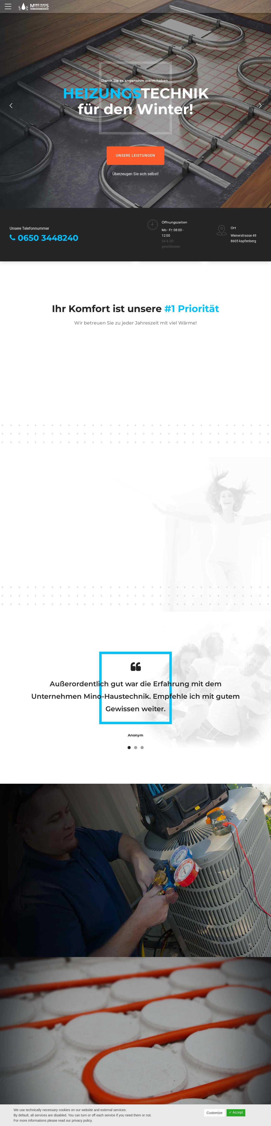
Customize (214, 1113)
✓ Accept (236, 1112)
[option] (135, 119)
